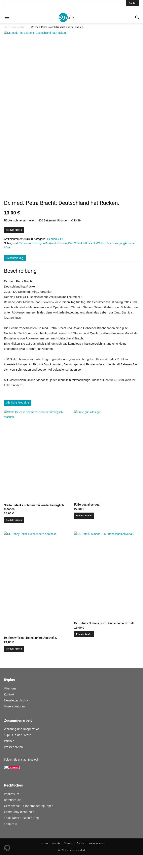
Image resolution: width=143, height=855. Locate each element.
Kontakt (9, 694)
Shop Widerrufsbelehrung (21, 818)
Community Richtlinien (19, 812)
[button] (7, 848)
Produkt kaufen (14, 230)
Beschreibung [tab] (14, 258)
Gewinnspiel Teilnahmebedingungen (28, 806)
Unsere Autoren (14, 706)
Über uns (10, 688)
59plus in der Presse (17, 735)
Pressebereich (13, 747)
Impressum (11, 794)
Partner (9, 741)
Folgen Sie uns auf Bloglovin (21, 759)
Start (6, 27)
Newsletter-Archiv (16, 700)
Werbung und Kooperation (22, 729)
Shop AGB (10, 824)
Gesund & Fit (20, 27)
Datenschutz (12, 800)
